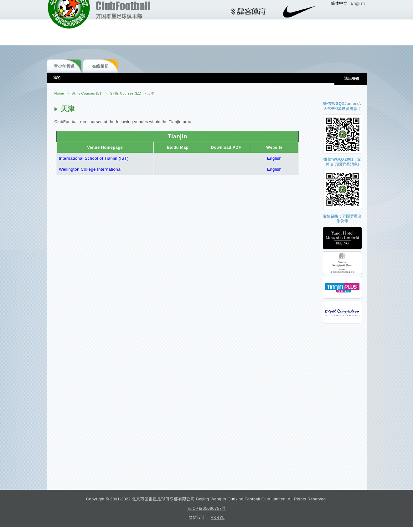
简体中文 (339, 3)
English (358, 3)
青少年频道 (64, 66)
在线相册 (100, 66)
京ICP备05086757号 (206, 508)
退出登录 (352, 78)
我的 (57, 77)
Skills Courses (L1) (87, 93)
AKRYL (218, 517)
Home (59, 93)
